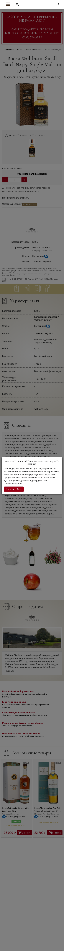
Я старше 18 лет (14, 489)
